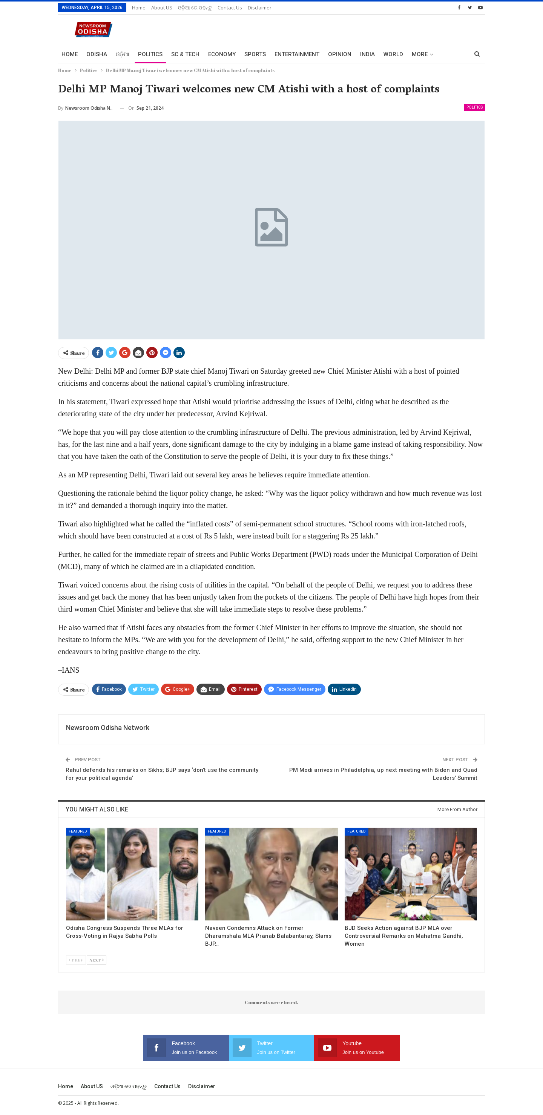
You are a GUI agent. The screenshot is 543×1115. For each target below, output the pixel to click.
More (420, 54)
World (393, 54)
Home (139, 7)
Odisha (96, 54)
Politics (150, 54)
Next (96, 960)
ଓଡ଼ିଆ (122, 54)
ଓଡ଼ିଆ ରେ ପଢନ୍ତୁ (195, 7)
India (367, 54)
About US (161, 7)
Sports (255, 54)
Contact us (230, 7)
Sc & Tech (185, 54)
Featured (78, 831)
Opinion (339, 54)
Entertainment (297, 54)
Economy (222, 54)
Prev (76, 960)
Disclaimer (260, 7)
